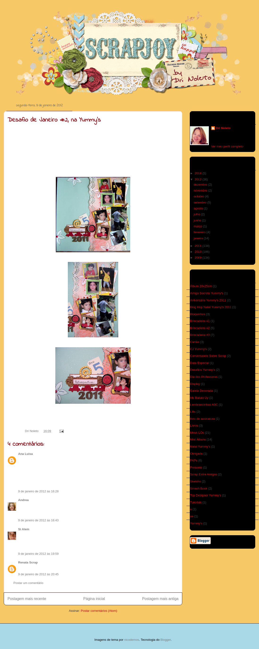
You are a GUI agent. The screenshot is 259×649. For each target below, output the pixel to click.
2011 (198, 246)
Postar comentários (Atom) (99, 610)
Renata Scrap (28, 562)
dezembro (201, 184)
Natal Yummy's (200, 446)
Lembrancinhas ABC (204, 404)
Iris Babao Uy (199, 398)
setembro (200, 202)
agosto (199, 208)
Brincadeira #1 (200, 321)
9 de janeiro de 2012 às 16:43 (38, 520)
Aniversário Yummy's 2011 (208, 300)
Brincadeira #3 (200, 335)
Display (195, 384)
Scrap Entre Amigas (203, 474)
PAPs (194, 460)
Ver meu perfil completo (227, 146)
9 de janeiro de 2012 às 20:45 (38, 574)
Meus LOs (197, 432)
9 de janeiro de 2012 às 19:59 (38, 553)
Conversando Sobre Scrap (208, 356)
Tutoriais (196, 502)
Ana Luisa (25, 454)
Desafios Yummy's (202, 369)
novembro (201, 190)
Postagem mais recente (27, 599)
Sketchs (195, 481)
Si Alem (23, 529)
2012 (198, 179)
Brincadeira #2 (200, 328)
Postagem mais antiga (160, 599)
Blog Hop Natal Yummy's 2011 (210, 307)
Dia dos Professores (204, 377)
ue (191, 516)
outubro (199, 196)
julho (197, 214)
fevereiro (200, 232)
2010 (198, 251)
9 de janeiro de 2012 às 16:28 (38, 491)
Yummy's (196, 523)
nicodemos (131, 639)
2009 (198, 257)
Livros (194, 425)
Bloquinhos (197, 314)
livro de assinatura (202, 418)
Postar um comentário (28, 583)
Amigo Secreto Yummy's (206, 293)
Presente (196, 467)
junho (198, 220)
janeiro (199, 238)
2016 (198, 173)
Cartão (194, 342)
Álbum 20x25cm (201, 286)
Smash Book (198, 488)
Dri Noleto (32, 431)
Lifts (193, 411)
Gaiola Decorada (201, 390)
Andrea (23, 500)
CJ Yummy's (198, 349)
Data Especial (199, 363)
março (198, 226)
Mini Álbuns (198, 439)
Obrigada (196, 453)
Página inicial (94, 599)
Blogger (165, 639)
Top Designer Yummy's (205, 495)
